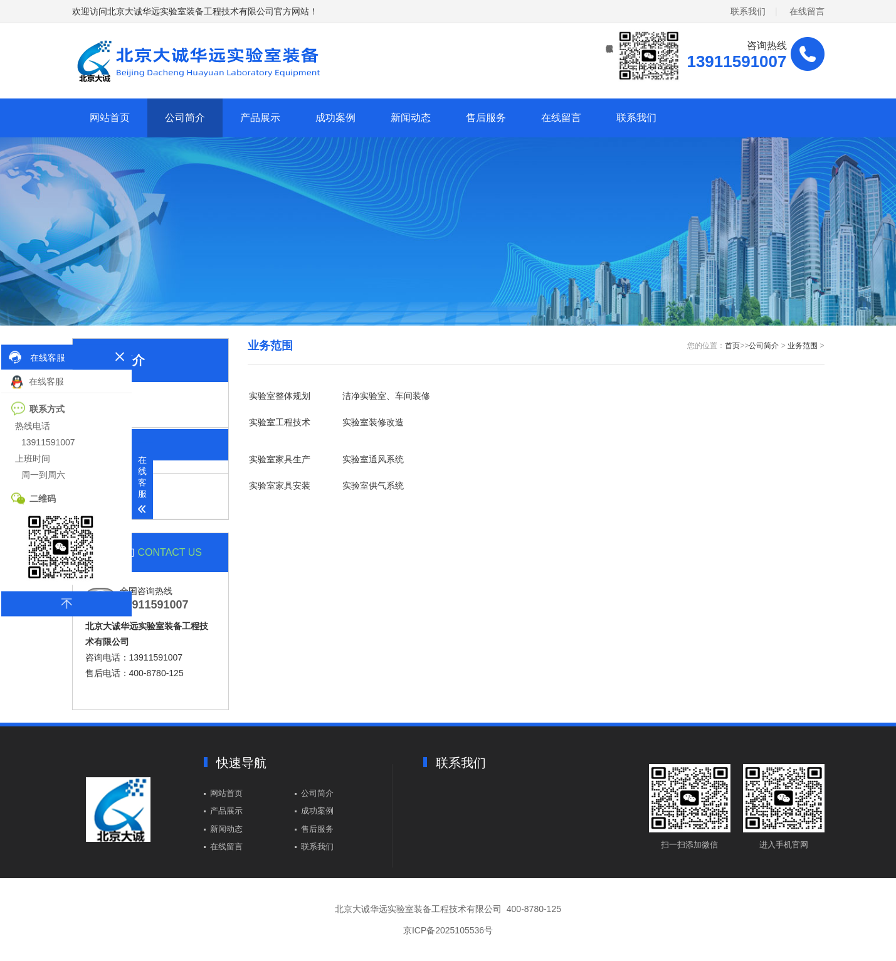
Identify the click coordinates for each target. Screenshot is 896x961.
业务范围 (803, 345)
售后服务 (486, 117)
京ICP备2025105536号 (448, 930)
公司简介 (185, 117)
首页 (732, 345)
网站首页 (110, 117)
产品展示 (260, 117)
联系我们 (748, 11)
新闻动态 (411, 117)
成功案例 (335, 117)
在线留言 (807, 11)
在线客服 (37, 381)
